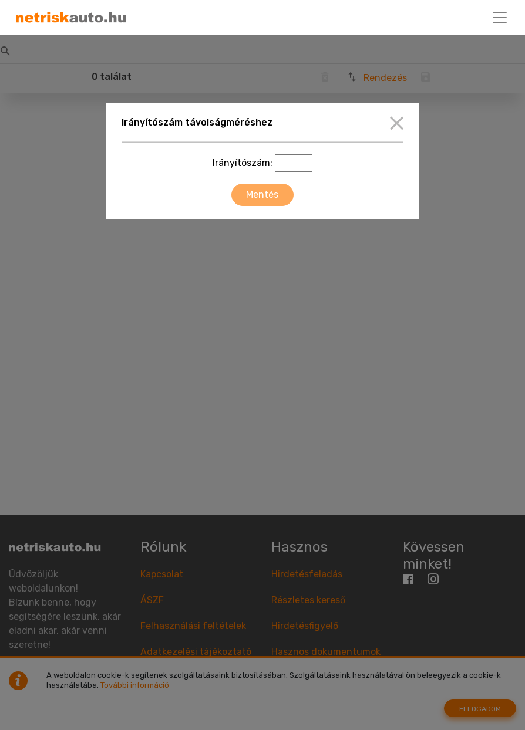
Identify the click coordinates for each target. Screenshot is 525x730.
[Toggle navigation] (499, 17)
